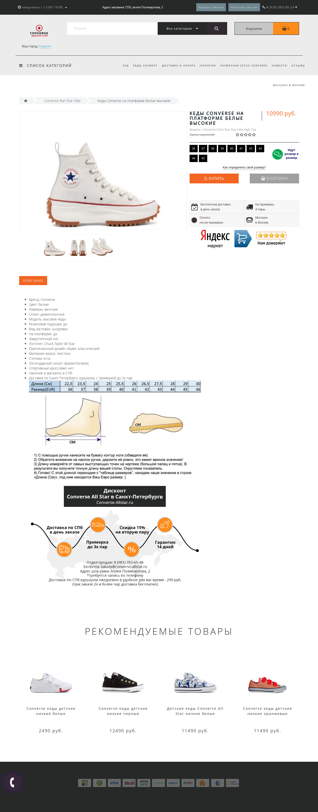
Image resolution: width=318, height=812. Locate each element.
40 (231, 148)
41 (241, 148)
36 (193, 148)
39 (222, 148)
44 (260, 148)
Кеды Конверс (145, 65)
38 (212, 148)
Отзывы (298, 65)
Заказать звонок (211, 7)
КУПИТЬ (216, 178)
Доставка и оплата (178, 65)
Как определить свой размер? (244, 167)
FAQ (126, 65)
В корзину (274, 178)
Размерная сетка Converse (244, 65)
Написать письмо (244, 7)
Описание (33, 281)
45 (203, 158)
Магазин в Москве (289, 85)
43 (250, 148)
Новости (279, 65)
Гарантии (208, 65)
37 (203, 148)
